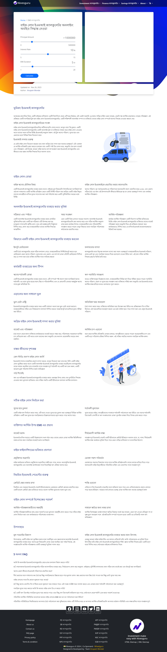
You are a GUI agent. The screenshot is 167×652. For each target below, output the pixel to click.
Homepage (30, 620)
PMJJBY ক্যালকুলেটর (101, 624)
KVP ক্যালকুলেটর (101, 633)
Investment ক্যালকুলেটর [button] (89, 3)
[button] (150, 3)
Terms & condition (30, 642)
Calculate (29, 76)
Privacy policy (30, 637)
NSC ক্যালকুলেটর (101, 637)
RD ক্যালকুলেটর (65, 629)
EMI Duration (26, 62)
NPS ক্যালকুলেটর (65, 642)
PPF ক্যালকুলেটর (66, 637)
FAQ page (30, 633)
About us (30, 624)
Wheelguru (98, 646)
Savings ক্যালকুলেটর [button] (129, 3)
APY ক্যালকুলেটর (101, 620)
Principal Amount (27, 37)
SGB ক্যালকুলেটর (101, 642)
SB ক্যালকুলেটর (65, 624)
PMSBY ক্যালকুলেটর (101, 629)
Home (23, 20)
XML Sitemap (144, 642)
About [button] (143, 3)
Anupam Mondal (33, 90)
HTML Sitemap (131, 642)
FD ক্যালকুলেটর (65, 620)
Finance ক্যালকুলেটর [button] (110, 3)
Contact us (30, 629)
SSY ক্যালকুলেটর (66, 633)
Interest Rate (26, 49)
